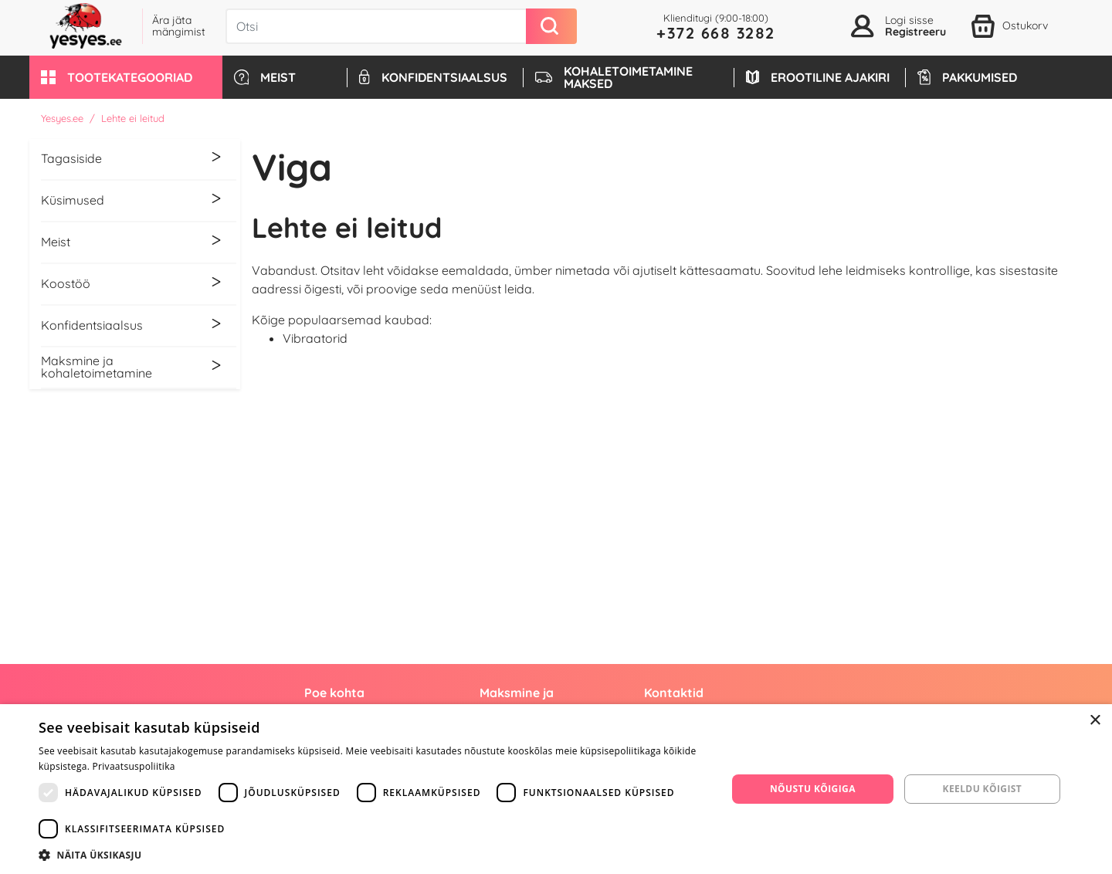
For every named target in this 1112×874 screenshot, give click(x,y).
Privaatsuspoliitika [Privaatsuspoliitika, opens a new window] (134, 766)
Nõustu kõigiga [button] (813, 788)
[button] (125, 77)
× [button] (1094, 721)
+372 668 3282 (715, 32)
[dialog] (556, 789)
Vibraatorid (315, 338)
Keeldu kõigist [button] (982, 788)
